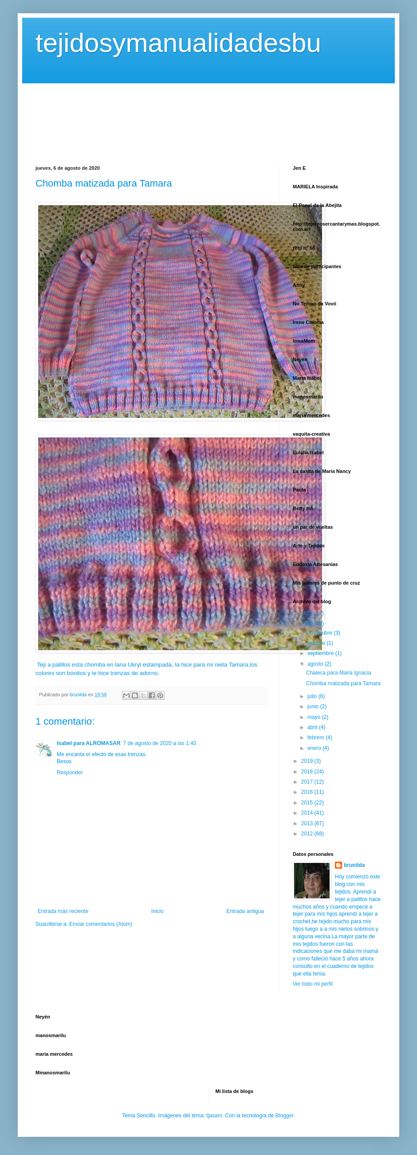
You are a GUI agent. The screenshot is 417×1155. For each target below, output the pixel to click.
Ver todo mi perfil (313, 984)
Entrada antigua (245, 911)
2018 (308, 772)
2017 (308, 782)
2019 (308, 761)
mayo (314, 717)
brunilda (354, 865)
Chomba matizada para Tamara (343, 683)
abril (313, 727)
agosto (316, 664)
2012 (308, 834)
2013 (308, 823)
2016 (308, 792)
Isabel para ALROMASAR (89, 743)
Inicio (157, 911)
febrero (316, 737)
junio (313, 706)
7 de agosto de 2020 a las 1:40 (160, 743)
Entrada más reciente (63, 911)
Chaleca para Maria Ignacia (338, 673)
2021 (308, 613)
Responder (70, 772)
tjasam (214, 1115)
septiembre (321, 653)
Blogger (284, 1115)
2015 (308, 803)
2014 (308, 813)
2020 (308, 623)
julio (313, 696)
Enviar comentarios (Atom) (100, 924)
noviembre (320, 633)
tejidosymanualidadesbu (178, 43)
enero (315, 748)
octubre (317, 643)
